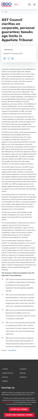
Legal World (12, 350)
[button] (4, 58)
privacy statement (7, 402)
